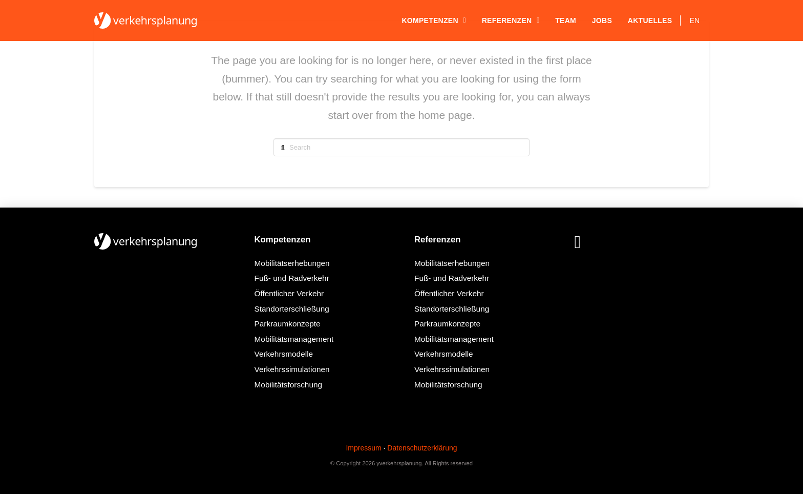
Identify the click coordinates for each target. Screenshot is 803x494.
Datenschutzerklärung (422, 448)
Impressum (363, 448)
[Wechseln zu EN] (695, 20)
